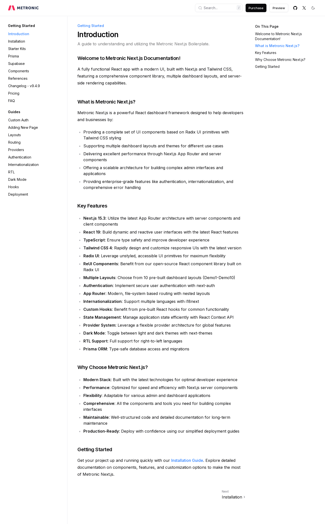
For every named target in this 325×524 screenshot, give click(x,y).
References (18, 78)
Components (18, 71)
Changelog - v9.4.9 (24, 86)
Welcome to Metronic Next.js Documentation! (278, 36)
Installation (16, 41)
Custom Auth (18, 120)
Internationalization (23, 164)
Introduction (18, 34)
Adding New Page (23, 127)
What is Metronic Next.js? (277, 46)
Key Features (265, 53)
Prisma (13, 56)
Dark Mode (17, 179)
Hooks (13, 187)
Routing (14, 142)
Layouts (14, 135)
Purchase (256, 8)
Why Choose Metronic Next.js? (280, 59)
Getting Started (267, 66)
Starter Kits (17, 49)
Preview (279, 8)
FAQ (11, 101)
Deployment (18, 194)
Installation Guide (187, 460)
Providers (16, 150)
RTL (11, 172)
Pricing (13, 93)
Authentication (19, 157)
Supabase (16, 63)
